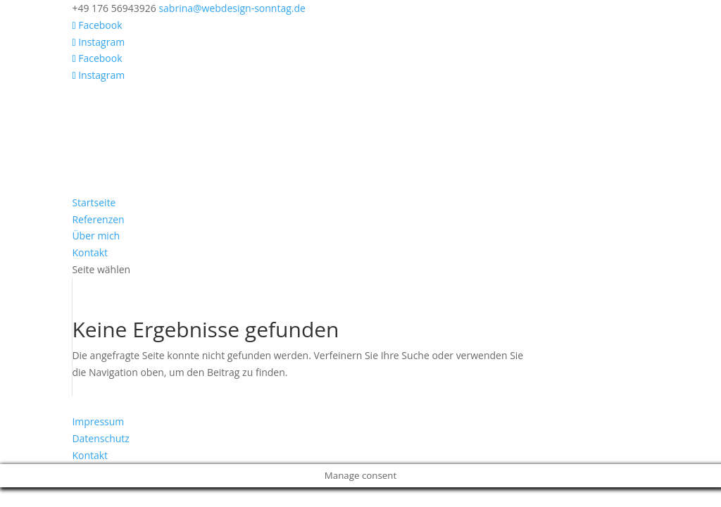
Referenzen (98, 219)
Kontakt (90, 252)
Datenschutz (100, 438)
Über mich (96, 235)
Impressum (98, 421)
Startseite (93, 202)
